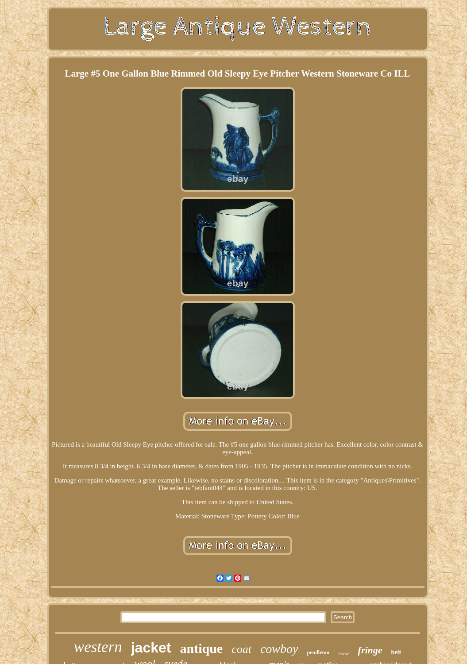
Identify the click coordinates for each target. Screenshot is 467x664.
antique (201, 648)
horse (343, 653)
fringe (370, 650)
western (98, 647)
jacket (151, 648)
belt (396, 652)
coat (241, 649)
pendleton (318, 652)
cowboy (279, 649)
